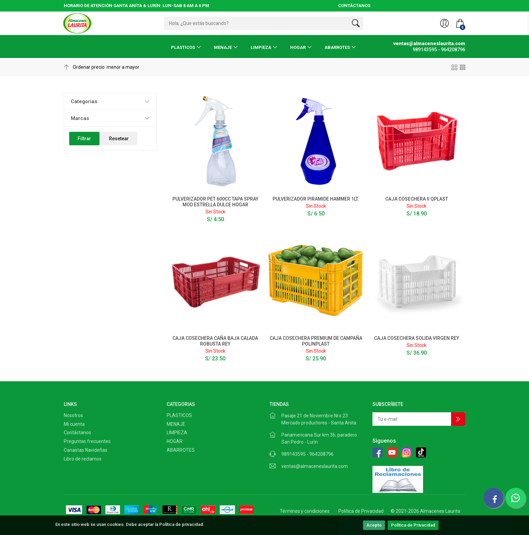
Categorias (84, 101)
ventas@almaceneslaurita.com (314, 466)
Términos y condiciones (305, 511)
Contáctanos (77, 432)
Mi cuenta (74, 424)
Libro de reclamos (83, 459)
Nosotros (73, 415)
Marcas (80, 118)
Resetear (119, 138)
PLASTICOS (183, 47)
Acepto (374, 525)
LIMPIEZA (261, 47)
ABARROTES (337, 47)
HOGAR (298, 47)
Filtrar (84, 138)
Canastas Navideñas (85, 450)
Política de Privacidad (413, 525)
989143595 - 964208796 (307, 454)
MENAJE (223, 47)
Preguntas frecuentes (87, 441)
